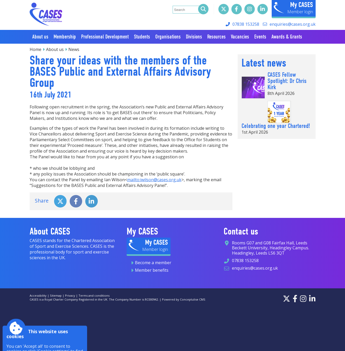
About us (55, 49)
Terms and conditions (94, 295)
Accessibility (38, 295)
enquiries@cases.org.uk (293, 24)
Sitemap (56, 295)
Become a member (153, 262)
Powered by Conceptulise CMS (183, 299)
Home (35, 49)
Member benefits (151, 270)
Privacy (70, 295)
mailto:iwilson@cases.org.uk (154, 180)
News (73, 49)
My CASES (301, 5)
